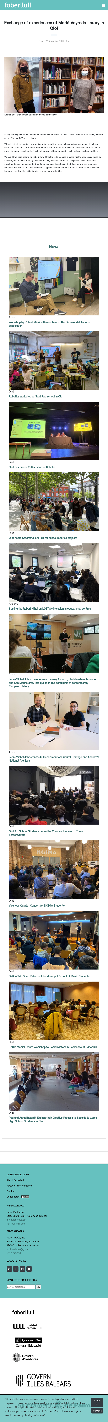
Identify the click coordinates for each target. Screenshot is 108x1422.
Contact (11, 1191)
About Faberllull (15, 1180)
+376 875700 (14, 1253)
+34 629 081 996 (16, 1223)
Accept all (97, 1402)
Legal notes (18, 1196)
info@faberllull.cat (16, 1219)
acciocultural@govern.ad (20, 1249)
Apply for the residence (19, 1185)
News (54, 246)
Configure (97, 1410)
